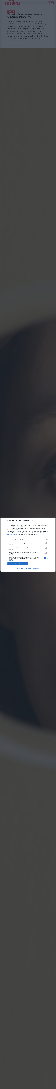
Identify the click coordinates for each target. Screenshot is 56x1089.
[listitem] (28, 540)
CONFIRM (17, 563)
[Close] (52, 520)
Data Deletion (20, 568)
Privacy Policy (36, 568)
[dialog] (28, 544)
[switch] (46, 543)
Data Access (28, 568)
